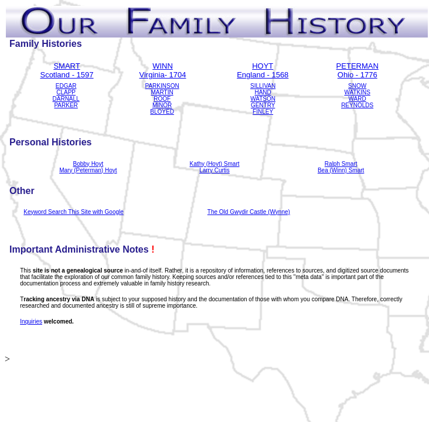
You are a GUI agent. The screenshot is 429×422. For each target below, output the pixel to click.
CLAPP (66, 92)
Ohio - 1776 (357, 74)
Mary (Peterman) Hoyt (88, 170)
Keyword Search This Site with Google (73, 212)
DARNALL (66, 99)
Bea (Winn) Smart (341, 170)
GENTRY (263, 105)
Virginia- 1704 (162, 74)
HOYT (262, 66)
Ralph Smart (341, 164)
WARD (357, 99)
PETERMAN (357, 66)
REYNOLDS (357, 105)
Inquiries (31, 321)
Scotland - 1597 (66, 74)
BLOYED (162, 111)
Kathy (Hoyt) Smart (214, 164)
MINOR (162, 105)
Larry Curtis (214, 170)
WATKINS (357, 92)
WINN (162, 66)
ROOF (162, 99)
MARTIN (162, 92)
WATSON (262, 99)
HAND (262, 92)
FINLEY (263, 111)
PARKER (65, 105)
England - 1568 (262, 74)
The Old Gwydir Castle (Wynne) (248, 212)
